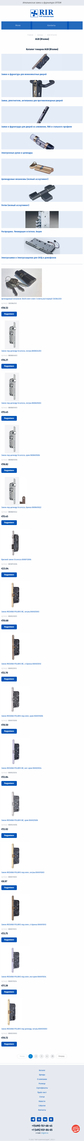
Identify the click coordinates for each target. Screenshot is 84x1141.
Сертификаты (42, 1088)
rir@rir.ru (44, 1133)
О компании (42, 1079)
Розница (42, 1083)
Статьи (42, 1097)
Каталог (42, 1070)
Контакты (42, 1110)
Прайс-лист (42, 1092)
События (42, 1106)
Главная (30, 35)
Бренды (40, 35)
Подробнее (9, 314)
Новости (42, 1101)
